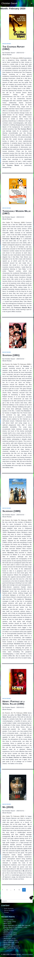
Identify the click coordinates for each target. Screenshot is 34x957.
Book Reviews (8, 908)
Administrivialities (27, 954)
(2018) (11, 948)
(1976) (9, 938)
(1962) (13, 47)
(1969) (10, 929)
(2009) (8, 920)
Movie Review (6, 43)
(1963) (10, 933)
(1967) (16, 212)
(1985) (11, 511)
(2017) (7, 923)
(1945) (10, 940)
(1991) (11, 355)
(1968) (8, 931)
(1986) (13, 702)
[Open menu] (31, 3)
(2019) (7, 807)
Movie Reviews (9, 910)
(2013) (7, 936)
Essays (6, 912)
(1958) (9, 921)
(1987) (10, 935)
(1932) (11, 946)
